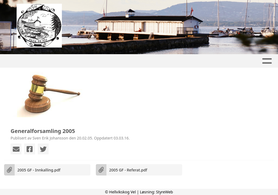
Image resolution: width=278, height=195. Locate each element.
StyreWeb (164, 191)
